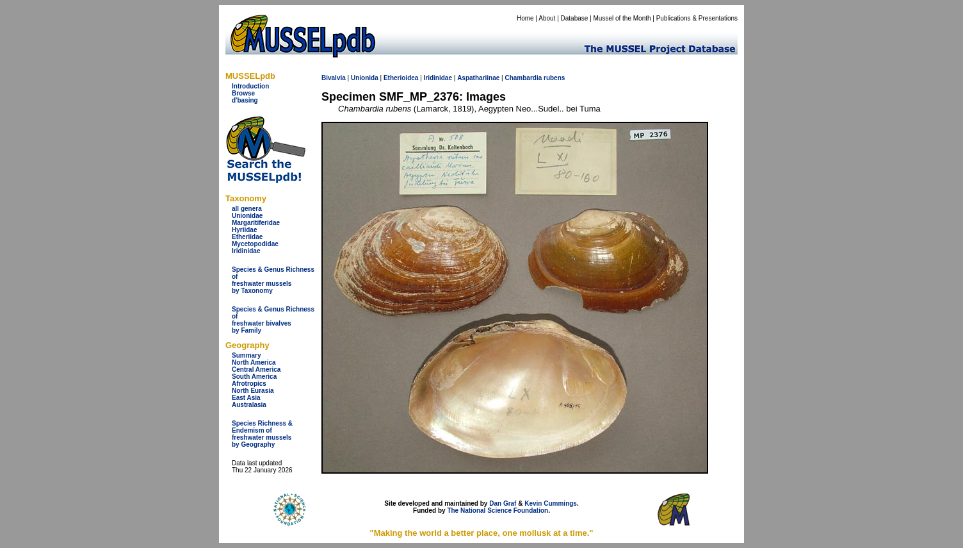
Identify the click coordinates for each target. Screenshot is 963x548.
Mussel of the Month (622, 18)
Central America (256, 369)
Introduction (250, 86)
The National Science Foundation (497, 510)
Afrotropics (249, 383)
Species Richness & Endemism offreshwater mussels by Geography (262, 434)
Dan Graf (502, 503)
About (546, 18)
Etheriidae (247, 236)
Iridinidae (246, 250)
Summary (246, 355)
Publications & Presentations (697, 18)
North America (254, 362)
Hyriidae (244, 229)
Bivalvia (333, 77)
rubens (554, 77)
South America (254, 376)
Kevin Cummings (550, 503)
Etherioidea (401, 77)
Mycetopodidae (255, 243)
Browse (243, 93)
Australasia (249, 404)
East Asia (246, 397)
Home (525, 18)
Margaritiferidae (256, 222)
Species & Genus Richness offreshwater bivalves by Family (273, 320)
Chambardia (523, 77)
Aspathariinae (478, 77)
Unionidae (247, 215)
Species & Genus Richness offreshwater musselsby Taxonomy (273, 280)
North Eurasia (253, 390)
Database (574, 18)
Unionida (364, 77)
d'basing (245, 100)
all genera (247, 208)
